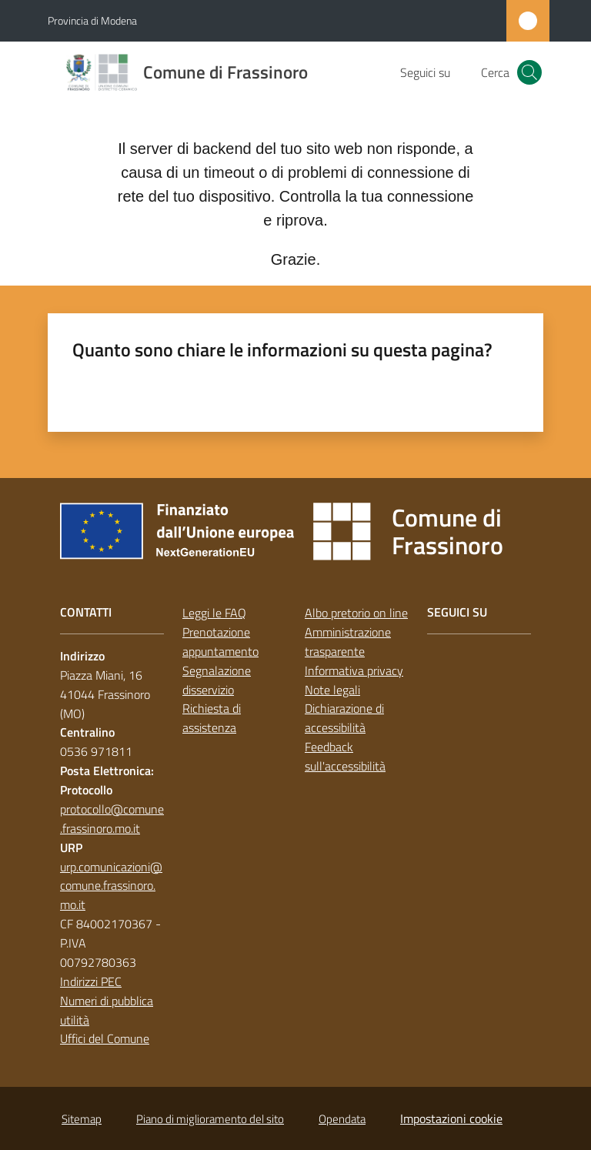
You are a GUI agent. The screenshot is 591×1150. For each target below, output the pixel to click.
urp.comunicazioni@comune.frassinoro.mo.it (111, 885)
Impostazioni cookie (451, 1118)
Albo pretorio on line (356, 612)
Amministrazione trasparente (348, 641)
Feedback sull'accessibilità (345, 756)
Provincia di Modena (92, 20)
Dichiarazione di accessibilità (344, 718)
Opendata (342, 1119)
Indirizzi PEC (91, 981)
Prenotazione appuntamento (220, 641)
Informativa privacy (354, 670)
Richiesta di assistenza (211, 718)
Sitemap (82, 1119)
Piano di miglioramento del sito (210, 1119)
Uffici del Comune (104, 1038)
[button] (529, 72)
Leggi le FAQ (214, 612)
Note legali (332, 689)
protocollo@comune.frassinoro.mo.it (112, 818)
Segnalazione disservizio (216, 680)
